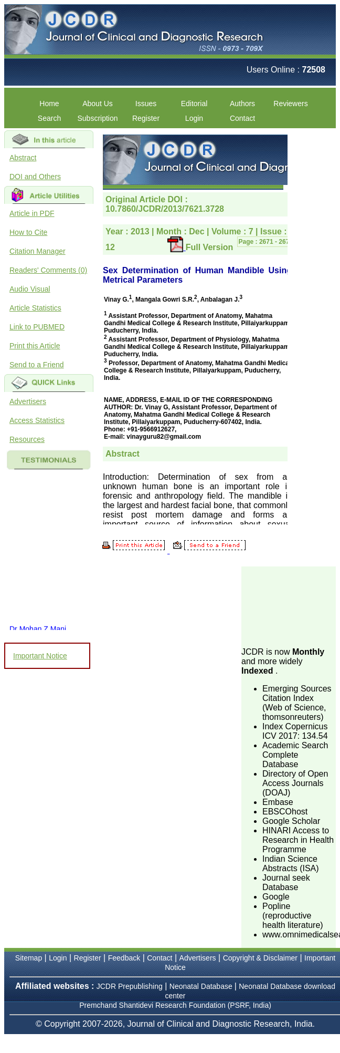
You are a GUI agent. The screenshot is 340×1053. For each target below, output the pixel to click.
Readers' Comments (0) (48, 270)
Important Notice (40, 656)
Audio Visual (29, 289)
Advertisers (27, 401)
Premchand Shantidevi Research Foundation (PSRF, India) (175, 1005)
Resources (27, 439)
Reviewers (290, 103)
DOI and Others (35, 176)
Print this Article (34, 346)
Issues (145, 103)
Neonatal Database (202, 986)
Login (194, 118)
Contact (242, 118)
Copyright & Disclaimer (260, 958)
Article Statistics (35, 308)
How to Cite (28, 232)
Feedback (124, 958)
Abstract (22, 157)
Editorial (194, 103)
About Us (97, 103)
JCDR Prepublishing (130, 986)
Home (49, 103)
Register (146, 118)
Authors (242, 103)
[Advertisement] (290, 605)
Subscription (97, 118)
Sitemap (28, 958)
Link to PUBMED (37, 327)
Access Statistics (37, 420)
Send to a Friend (36, 364)
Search (49, 118)
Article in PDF (32, 213)
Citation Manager (37, 251)
